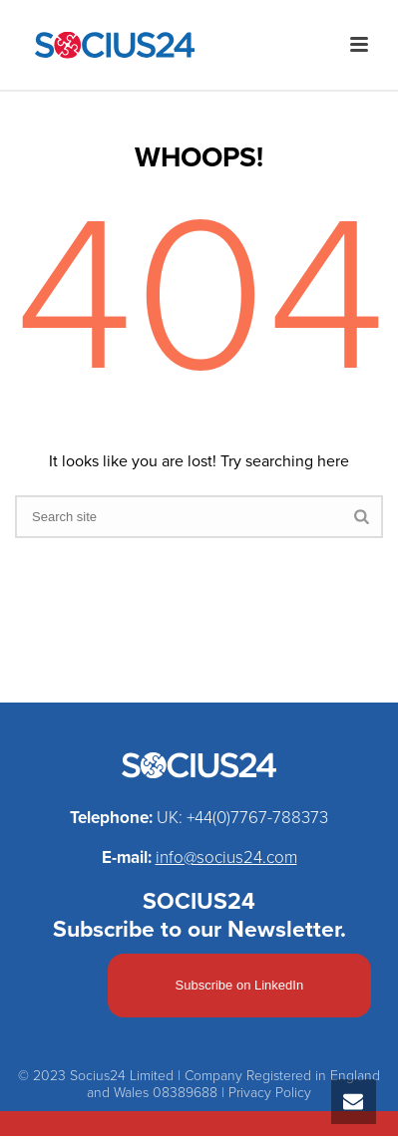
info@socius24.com (226, 857)
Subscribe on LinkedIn (240, 985)
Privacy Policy (269, 1092)
